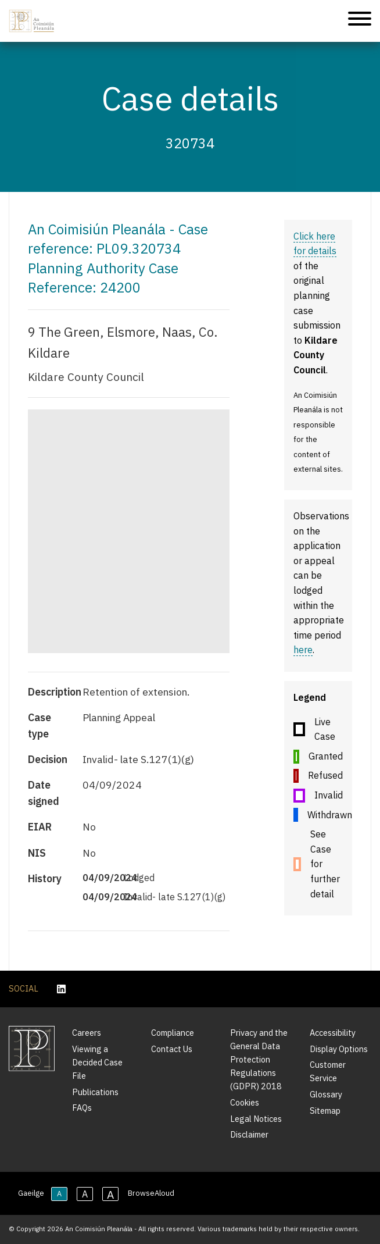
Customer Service (328, 1071)
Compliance (172, 1032)
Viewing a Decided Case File (97, 1062)
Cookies (244, 1102)
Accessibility (333, 1032)
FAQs (82, 1107)
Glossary (326, 1094)
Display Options (339, 1048)
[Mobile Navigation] (359, 21)
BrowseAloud (151, 1193)
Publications (95, 1091)
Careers (86, 1032)
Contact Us (171, 1048)
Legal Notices (256, 1118)
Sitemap (325, 1110)
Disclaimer (249, 1134)
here (303, 649)
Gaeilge (31, 1193)
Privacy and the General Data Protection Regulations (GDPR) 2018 (259, 1059)
